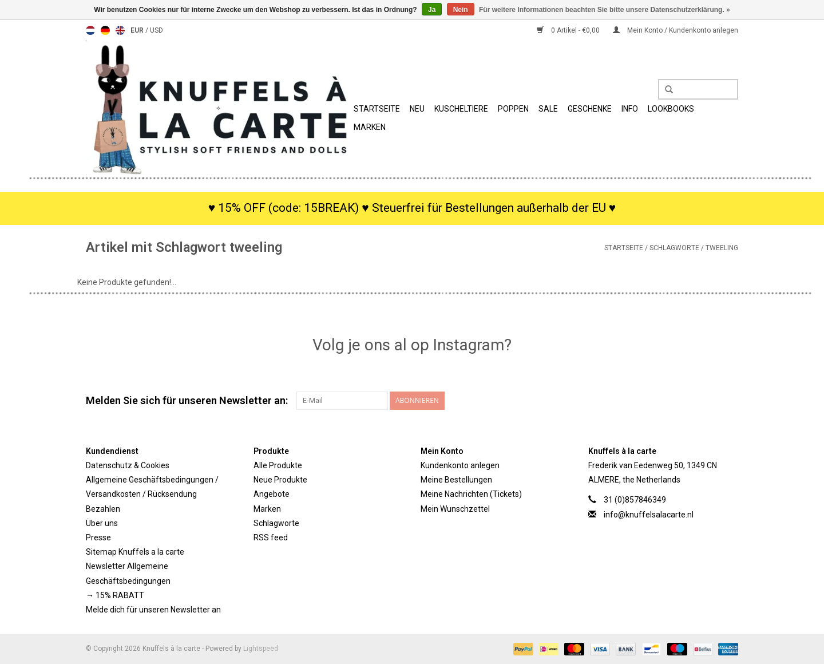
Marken (370, 127)
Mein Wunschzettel (455, 508)
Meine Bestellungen (456, 479)
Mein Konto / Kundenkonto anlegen (675, 30)
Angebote (271, 494)
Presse (98, 537)
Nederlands (90, 30)
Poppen (513, 108)
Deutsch (105, 30)
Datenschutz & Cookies (127, 465)
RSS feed (270, 537)
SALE (548, 108)
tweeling (722, 248)
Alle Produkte (277, 465)
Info (629, 108)
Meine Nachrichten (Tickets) (471, 494)
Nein (460, 10)
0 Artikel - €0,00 (569, 30)
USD (156, 30)
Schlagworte (674, 248)
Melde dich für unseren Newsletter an (153, 609)
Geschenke (590, 108)
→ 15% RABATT (115, 595)
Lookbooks (671, 108)
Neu (417, 108)
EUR (137, 30)
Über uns (102, 523)
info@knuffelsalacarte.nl (649, 514)
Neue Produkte (280, 479)
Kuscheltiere (461, 108)
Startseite (377, 108)
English (120, 30)
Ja (431, 10)
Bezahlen (103, 508)
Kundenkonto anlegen (460, 465)
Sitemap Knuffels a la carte (135, 551)
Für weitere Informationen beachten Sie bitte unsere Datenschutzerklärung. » (604, 10)
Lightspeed (260, 649)
